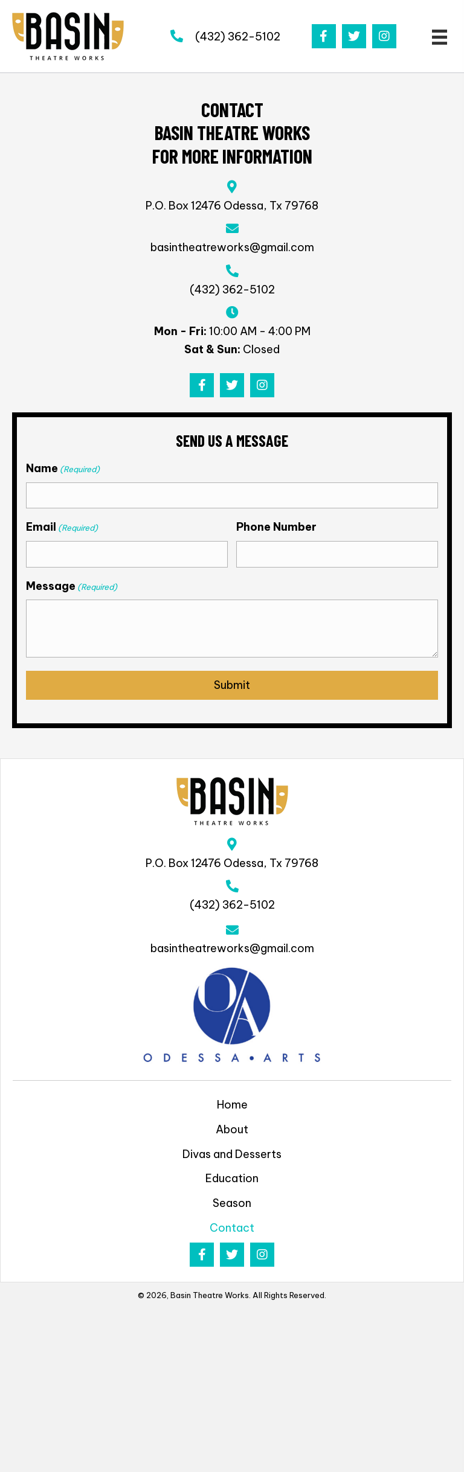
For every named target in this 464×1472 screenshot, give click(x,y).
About (232, 1129)
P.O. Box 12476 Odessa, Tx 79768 (232, 206)
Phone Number (276, 527)
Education (232, 1178)
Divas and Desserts (232, 1154)
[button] (324, 36)
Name (63, 468)
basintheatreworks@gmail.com (232, 247)
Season (232, 1203)
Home (232, 1105)
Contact (232, 1228)
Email (62, 527)
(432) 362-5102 (237, 36)
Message (71, 586)
